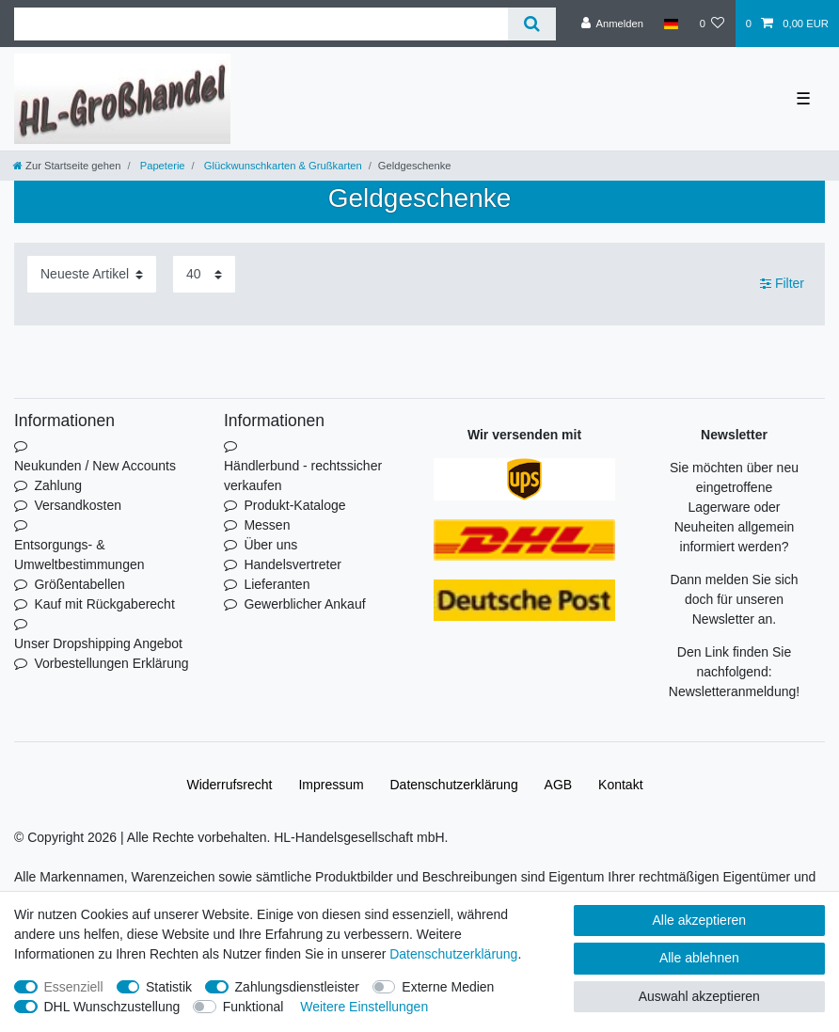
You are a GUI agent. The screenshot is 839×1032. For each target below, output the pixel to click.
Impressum (330, 784)
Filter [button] (782, 284)
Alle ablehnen (699, 957)
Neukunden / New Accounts (95, 465)
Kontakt (620, 784)
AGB (559, 784)
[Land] (671, 23)
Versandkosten (77, 505)
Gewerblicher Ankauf (304, 603)
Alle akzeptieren (700, 920)
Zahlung (58, 485)
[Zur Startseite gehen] (66, 165)
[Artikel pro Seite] (204, 274)
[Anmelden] (612, 23)
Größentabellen (79, 584)
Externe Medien (448, 986)
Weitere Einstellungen (364, 1006)
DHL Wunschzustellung (112, 1006)
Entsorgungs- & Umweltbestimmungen (79, 554)
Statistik (169, 986)
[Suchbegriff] (261, 24)
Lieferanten (276, 584)
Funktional (253, 1006)
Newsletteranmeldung (732, 691)
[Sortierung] (91, 274)
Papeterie (161, 165)
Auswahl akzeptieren (699, 996)
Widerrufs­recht (229, 784)
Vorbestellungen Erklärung (111, 663)
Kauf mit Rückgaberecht (104, 603)
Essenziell (73, 986)
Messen (267, 524)
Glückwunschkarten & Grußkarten (281, 165)
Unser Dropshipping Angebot (98, 643)
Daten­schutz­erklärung (454, 784)
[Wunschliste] (712, 23)
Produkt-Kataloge (294, 505)
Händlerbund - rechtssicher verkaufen (303, 475)
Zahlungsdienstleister (297, 986)
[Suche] (532, 24)
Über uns (270, 544)
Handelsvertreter (292, 564)
